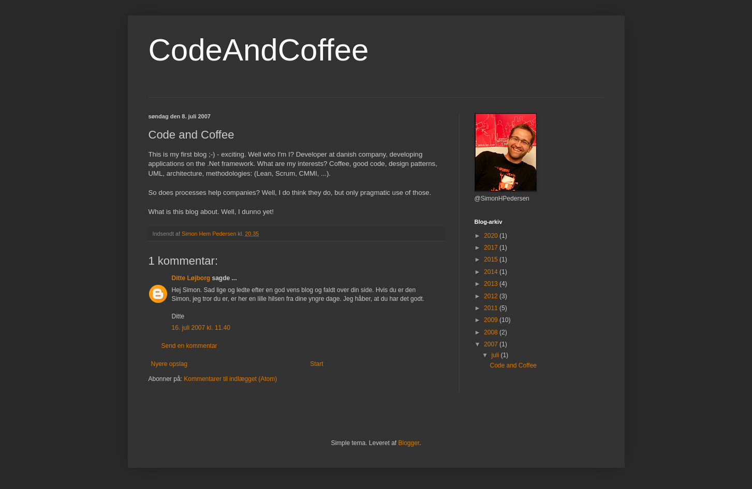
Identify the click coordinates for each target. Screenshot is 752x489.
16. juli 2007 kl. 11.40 (201, 327)
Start (316, 364)
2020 (491, 235)
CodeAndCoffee (259, 50)
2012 (491, 296)
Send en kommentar (189, 345)
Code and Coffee (513, 365)
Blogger (409, 443)
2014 (491, 272)
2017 (491, 247)
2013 (491, 283)
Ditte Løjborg (191, 278)
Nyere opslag (169, 364)
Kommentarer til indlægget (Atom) (230, 379)
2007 (491, 344)
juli (495, 355)
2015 (491, 259)
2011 (491, 308)
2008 (491, 332)
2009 (491, 320)
